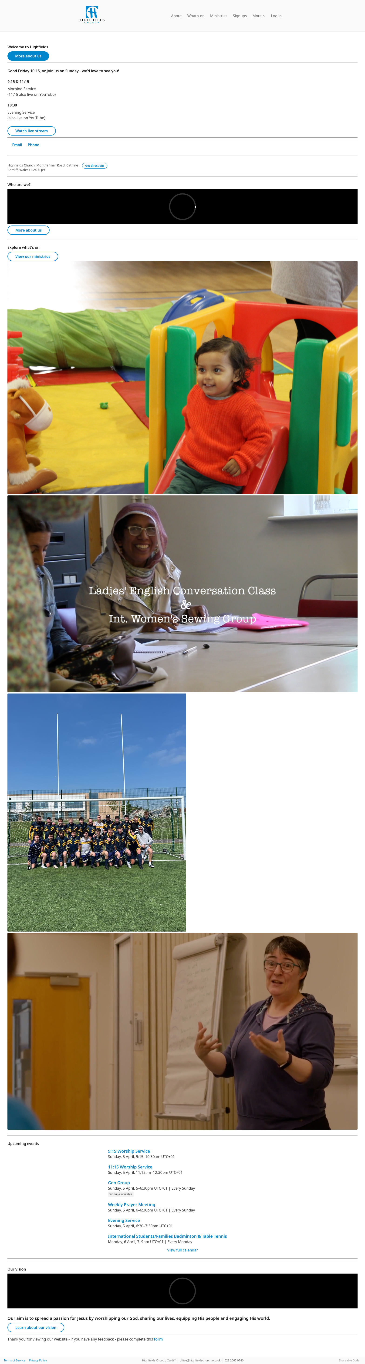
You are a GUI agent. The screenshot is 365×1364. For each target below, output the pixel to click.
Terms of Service (14, 1360)
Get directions (94, 166)
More (258, 15)
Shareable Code (349, 1360)
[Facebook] (19, 150)
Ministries (218, 15)
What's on (195, 15)
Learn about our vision (35, 1327)
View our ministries (32, 256)
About (176, 15)
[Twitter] (23, 150)
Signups (240, 15)
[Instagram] (14, 150)
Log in (276, 15)
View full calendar (182, 1250)
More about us (28, 56)
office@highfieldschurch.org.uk (200, 1360)
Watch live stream (31, 130)
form (158, 1339)
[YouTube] (9, 150)
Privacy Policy (38, 1360)
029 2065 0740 (234, 1360)
